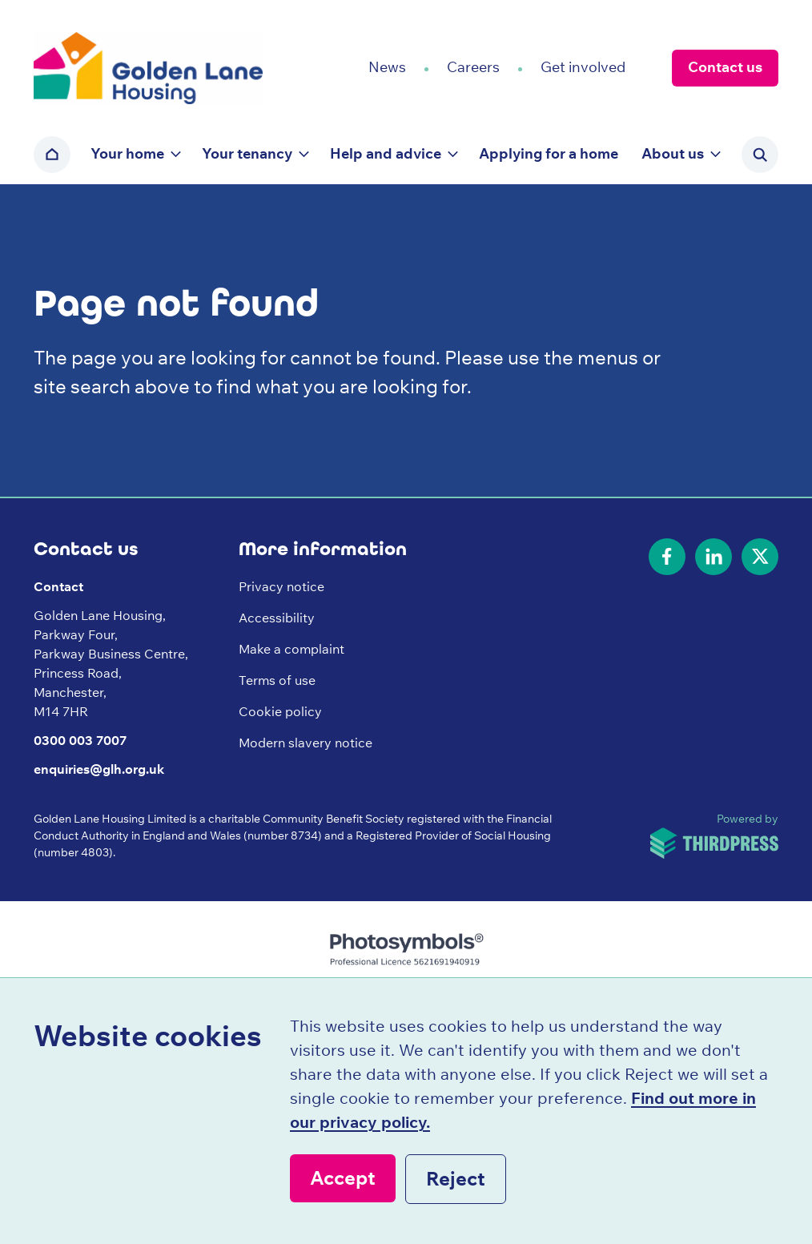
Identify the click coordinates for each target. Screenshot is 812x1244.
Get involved (583, 67)
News (387, 67)
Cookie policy (280, 711)
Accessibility (277, 617)
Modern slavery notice (305, 742)
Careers (473, 67)
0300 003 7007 (80, 740)
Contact (58, 586)
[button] (134, 154)
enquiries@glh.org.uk (99, 769)
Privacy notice (281, 586)
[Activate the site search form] (760, 154)
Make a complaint (291, 648)
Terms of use (277, 680)
